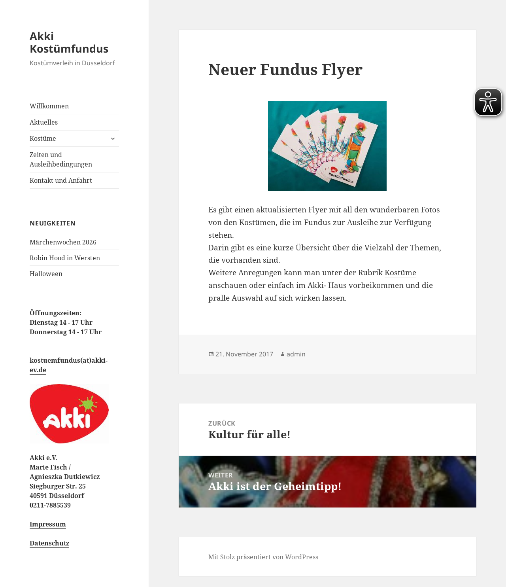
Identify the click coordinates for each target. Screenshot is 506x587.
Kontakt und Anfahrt (61, 180)
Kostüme (43, 138)
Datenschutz (49, 543)
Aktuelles (44, 122)
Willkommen (49, 106)
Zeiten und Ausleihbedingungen (61, 159)
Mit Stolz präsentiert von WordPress (263, 557)
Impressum (48, 524)
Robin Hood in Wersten (65, 258)
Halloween (46, 273)
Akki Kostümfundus (69, 42)
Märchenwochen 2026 (63, 242)
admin (296, 354)
